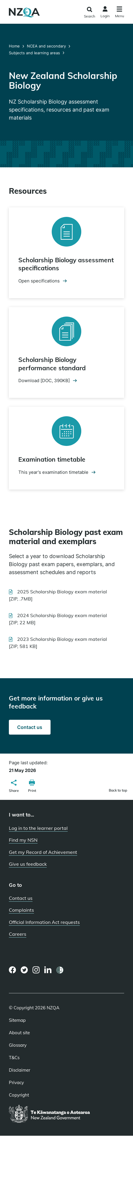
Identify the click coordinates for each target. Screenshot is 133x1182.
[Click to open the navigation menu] (119, 13)
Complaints (21, 910)
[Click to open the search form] (89, 12)
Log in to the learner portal (38, 828)
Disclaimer (19, 1070)
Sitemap (17, 1020)
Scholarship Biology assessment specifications (66, 264)
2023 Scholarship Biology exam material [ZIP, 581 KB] (58, 643)
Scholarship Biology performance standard (52, 363)
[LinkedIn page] (48, 970)
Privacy (16, 1082)
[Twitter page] (24, 969)
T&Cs (14, 1057)
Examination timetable (51, 459)
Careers (17, 934)
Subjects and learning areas (34, 52)
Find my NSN (23, 840)
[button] (14, 787)
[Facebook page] (12, 969)
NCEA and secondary (46, 46)
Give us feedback (28, 864)
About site (19, 1032)
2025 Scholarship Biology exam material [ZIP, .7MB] (58, 595)
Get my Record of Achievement (43, 852)
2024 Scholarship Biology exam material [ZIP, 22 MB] (58, 618)
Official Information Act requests (44, 922)
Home (15, 46)
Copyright (19, 1095)
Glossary (18, 1045)
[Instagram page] (36, 969)
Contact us (29, 727)
